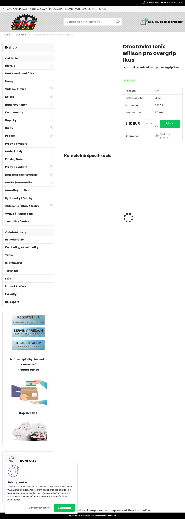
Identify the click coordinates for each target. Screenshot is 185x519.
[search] (118, 23)
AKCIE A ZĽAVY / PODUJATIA (46, 9)
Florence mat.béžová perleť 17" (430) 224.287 (81, 213)
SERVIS (69, 9)
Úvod (7, 34)
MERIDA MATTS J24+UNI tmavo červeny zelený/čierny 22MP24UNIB (121, 214)
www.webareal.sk (106, 515)
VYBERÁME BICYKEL (86, 9)
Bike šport (21, 34)
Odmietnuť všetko (38, 507)
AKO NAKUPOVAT (17, 9)
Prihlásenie (153, 2)
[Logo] (24, 22)
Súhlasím (64, 508)
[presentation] (66, 212)
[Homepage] (3, 9)
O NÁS (103, 9)
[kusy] (149, 123)
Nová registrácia (173, 2)
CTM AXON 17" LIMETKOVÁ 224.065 (162, 213)
